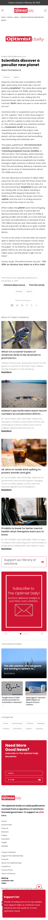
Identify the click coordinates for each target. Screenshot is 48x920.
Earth (13, 103)
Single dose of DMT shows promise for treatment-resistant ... (12, 701)
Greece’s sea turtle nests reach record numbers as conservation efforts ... (23, 412)
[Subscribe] (20, 633)
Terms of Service (8, 873)
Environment (17, 723)
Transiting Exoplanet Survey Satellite (20, 151)
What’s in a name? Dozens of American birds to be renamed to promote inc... (21, 355)
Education (17, 728)
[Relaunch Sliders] (27, 633)
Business (41, 723)
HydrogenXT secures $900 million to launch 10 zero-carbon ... (35, 701)
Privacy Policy (7, 870)
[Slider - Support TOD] (25, 633)
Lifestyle (39, 728)
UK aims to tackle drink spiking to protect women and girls (21, 471)
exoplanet (15, 88)
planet (21, 207)
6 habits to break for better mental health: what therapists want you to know (22, 531)
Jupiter (5, 199)
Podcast (4, 859)
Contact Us (5, 866)
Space (16, 17)
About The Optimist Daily (11, 863)
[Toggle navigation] (2, 10)
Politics (6, 728)
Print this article (36, 285)
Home (3, 17)
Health (29, 728)
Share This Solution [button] (11, 70)
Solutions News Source (14, 285)
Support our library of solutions (20, 562)
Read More (6, 372)
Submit (39, 780)
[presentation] (20, 765)
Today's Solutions (8, 852)
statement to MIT (14, 127)
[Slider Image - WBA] (23, 633)
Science (10, 17)
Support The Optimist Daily (12, 856)
